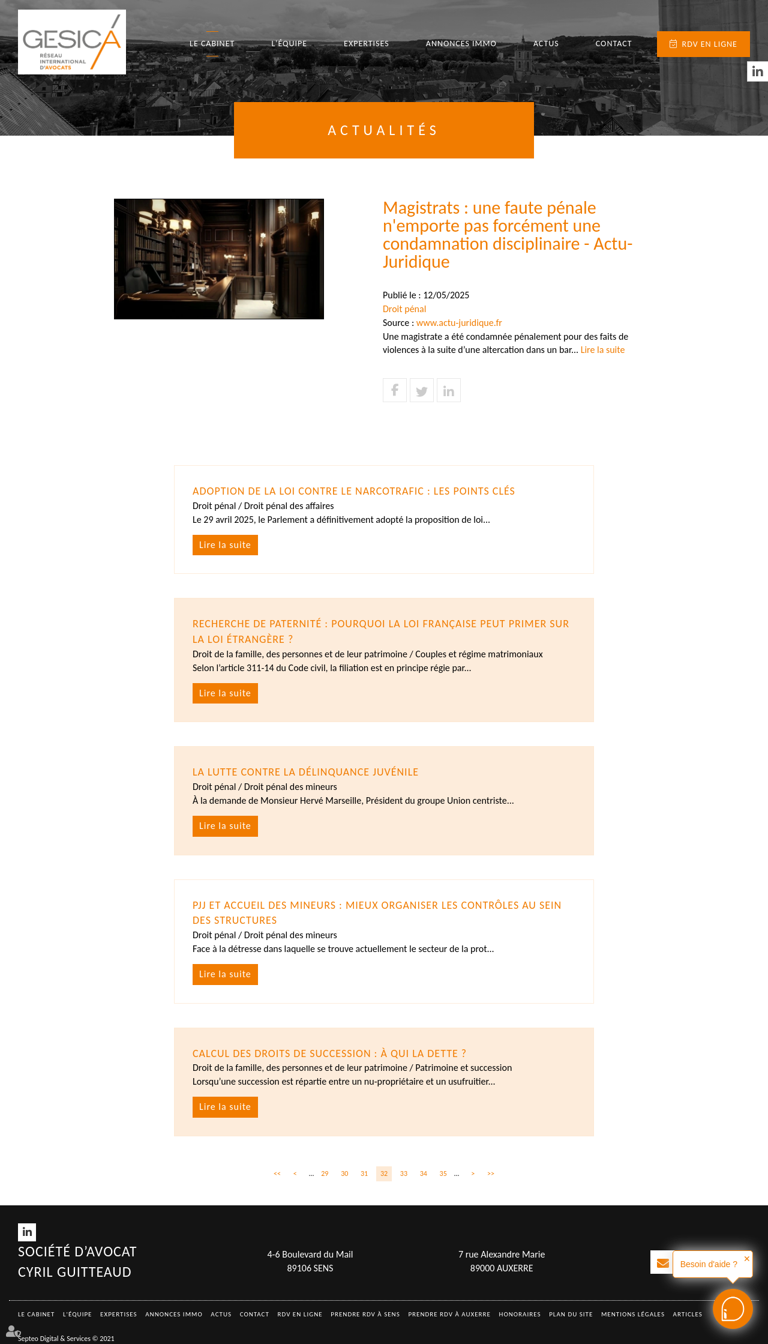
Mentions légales (633, 1314)
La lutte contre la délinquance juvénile (306, 772)
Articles (688, 1314)
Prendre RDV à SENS (365, 1314)
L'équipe (289, 43)
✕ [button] (747, 1259)
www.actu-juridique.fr (459, 322)
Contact (614, 43)
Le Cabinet (212, 43)
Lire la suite (603, 349)
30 (344, 1173)
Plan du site (571, 1314)
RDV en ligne (709, 44)
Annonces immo (461, 43)
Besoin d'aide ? (708, 1264)
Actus (546, 43)
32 (384, 1173)
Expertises (366, 43)
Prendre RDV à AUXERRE (449, 1314)
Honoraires (520, 1314)
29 (324, 1173)
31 (364, 1173)
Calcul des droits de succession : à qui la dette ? (330, 1053)
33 (403, 1173)
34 (423, 1173)
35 (443, 1173)
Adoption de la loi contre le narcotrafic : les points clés (354, 491)
